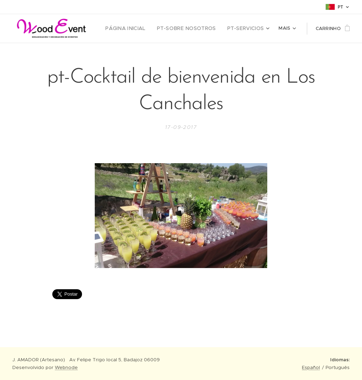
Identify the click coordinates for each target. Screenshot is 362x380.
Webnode (66, 367)
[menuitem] (132, 28)
